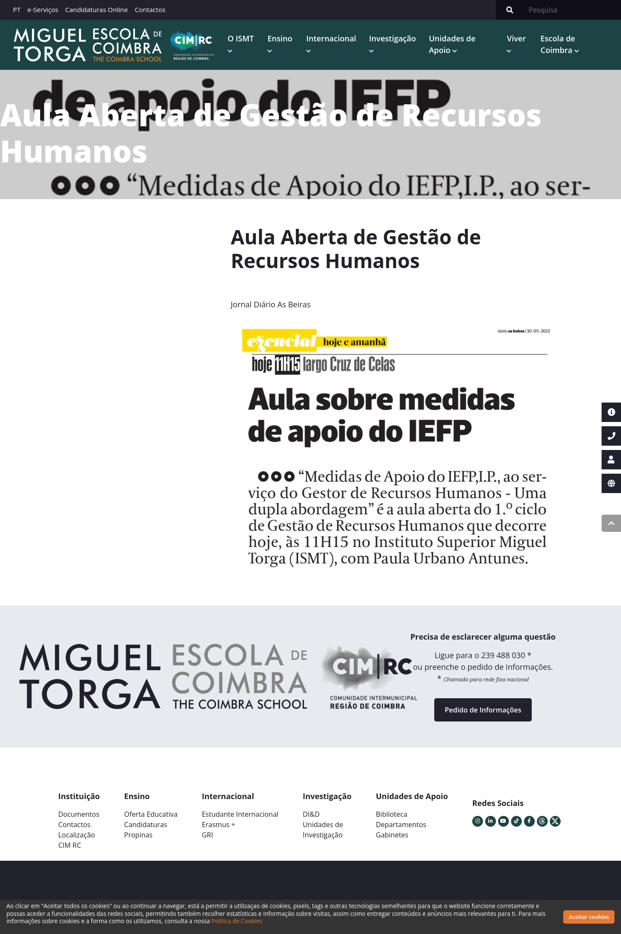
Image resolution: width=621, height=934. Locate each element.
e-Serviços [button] (43, 9)
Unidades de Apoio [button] (452, 44)
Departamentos (401, 824)
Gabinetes (392, 835)
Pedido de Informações (483, 710)
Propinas (138, 835)
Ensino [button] (279, 38)
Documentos (78, 814)
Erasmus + (218, 824)
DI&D (311, 814)
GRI (207, 835)
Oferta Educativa (151, 814)
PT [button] (17, 9)
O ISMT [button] (241, 38)
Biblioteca (392, 814)
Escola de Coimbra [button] (557, 44)
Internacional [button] (331, 38)
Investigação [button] (392, 38)
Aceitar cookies (589, 917)
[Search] (572, 10)
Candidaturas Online (96, 9)
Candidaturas (145, 824)
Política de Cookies (236, 921)
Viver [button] (516, 38)
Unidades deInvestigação (323, 830)
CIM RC (69, 845)
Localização (76, 835)
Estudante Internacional (240, 814)
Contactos (150, 9)
